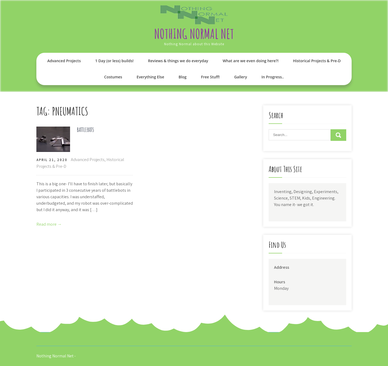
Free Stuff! (210, 76)
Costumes (113, 76)
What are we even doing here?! (250, 60)
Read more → (49, 224)
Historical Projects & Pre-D (317, 60)
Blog (182, 76)
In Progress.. (272, 76)
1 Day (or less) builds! (114, 60)
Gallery (240, 76)
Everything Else (150, 76)
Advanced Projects (64, 60)
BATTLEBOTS (85, 129)
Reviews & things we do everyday (178, 60)
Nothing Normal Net (194, 33)
